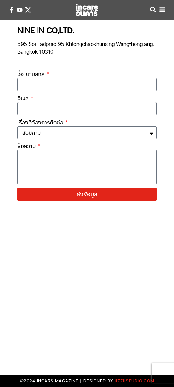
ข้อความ (27, 146)
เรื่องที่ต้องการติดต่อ (41, 122)
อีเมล (23, 98)
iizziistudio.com (134, 380)
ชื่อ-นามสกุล (31, 73)
